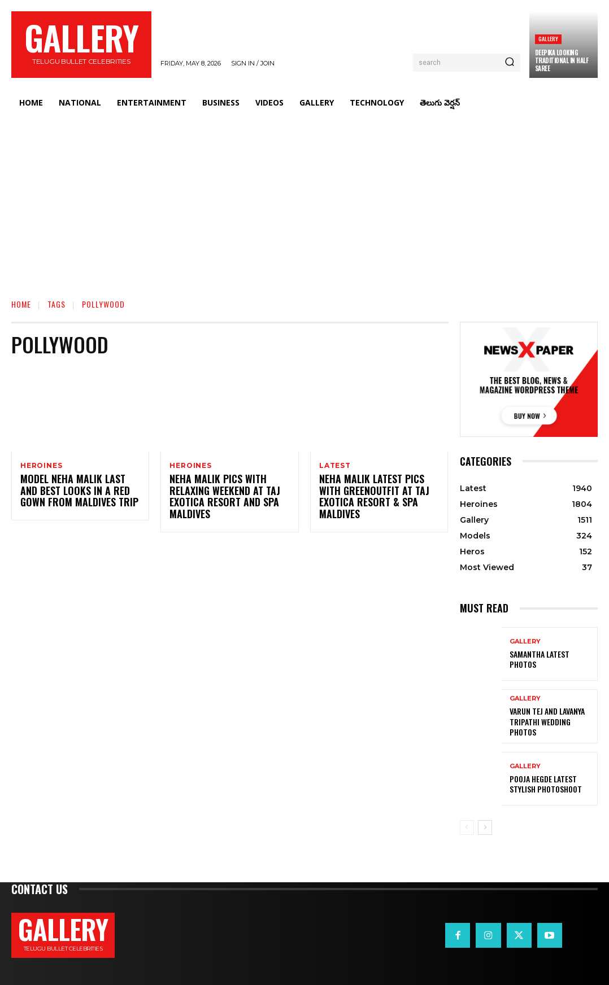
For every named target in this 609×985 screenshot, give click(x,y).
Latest (335, 465)
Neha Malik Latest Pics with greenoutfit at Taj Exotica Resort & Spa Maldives (376, 492)
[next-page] (485, 827)
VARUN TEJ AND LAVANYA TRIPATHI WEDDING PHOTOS (549, 721)
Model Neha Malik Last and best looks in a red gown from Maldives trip (75, 492)
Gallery (548, 38)
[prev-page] (467, 827)
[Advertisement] (304, 201)
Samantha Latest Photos (549, 659)
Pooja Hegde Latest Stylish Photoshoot (552, 783)
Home (21, 304)
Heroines (41, 465)
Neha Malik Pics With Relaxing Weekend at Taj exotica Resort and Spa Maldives (218, 498)
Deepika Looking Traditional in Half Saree (562, 60)
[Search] (509, 63)
